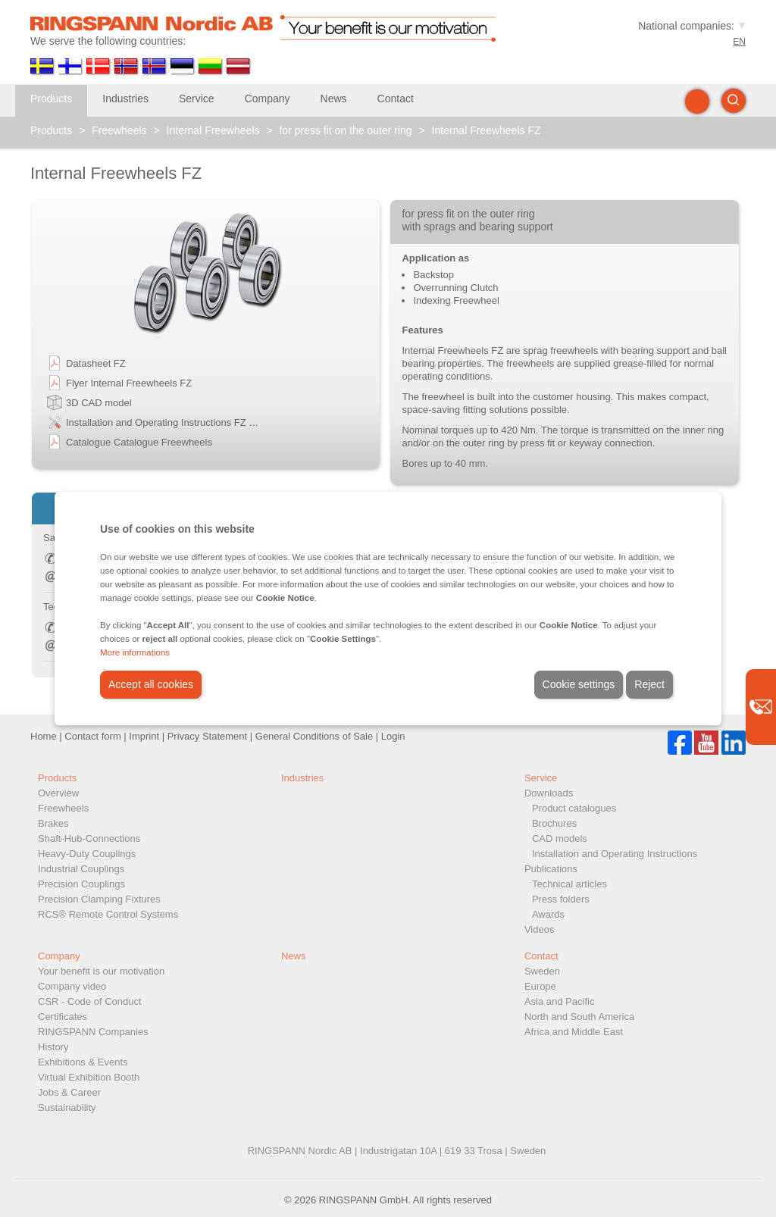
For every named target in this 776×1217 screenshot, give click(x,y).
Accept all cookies (150, 684)
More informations (135, 652)
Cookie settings (579, 684)
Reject (649, 684)
